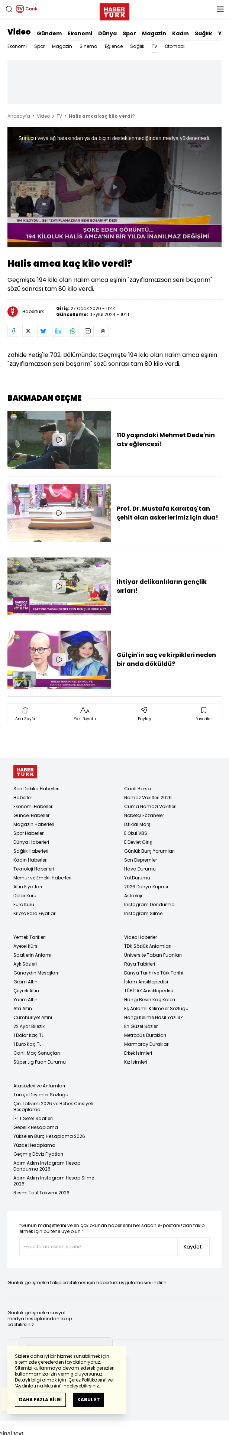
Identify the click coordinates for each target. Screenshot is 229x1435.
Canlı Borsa (137, 788)
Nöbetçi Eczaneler (144, 815)
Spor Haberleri (29, 833)
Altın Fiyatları (27, 887)
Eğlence (114, 46)
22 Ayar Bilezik (29, 1026)
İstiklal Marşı (138, 824)
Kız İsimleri (135, 1062)
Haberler (22, 797)
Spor (129, 33)
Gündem (49, 33)
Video (19, 32)
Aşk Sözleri (25, 964)
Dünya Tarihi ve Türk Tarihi (153, 973)
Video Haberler (140, 937)
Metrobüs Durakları (145, 1035)
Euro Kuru (23, 904)
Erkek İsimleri (138, 1053)
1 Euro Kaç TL (27, 1044)
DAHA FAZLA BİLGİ (40, 1399)
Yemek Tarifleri (29, 937)
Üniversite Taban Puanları (153, 955)
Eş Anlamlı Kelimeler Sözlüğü (156, 1008)
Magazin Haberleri (33, 824)
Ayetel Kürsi (26, 946)
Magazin (154, 33)
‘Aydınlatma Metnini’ (38, 1386)
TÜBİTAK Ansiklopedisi (148, 990)
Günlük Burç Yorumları (149, 851)
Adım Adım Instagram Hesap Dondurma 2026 (46, 1166)
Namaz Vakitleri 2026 (148, 797)
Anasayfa (18, 116)
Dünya (107, 33)
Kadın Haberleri (30, 860)
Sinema (88, 46)
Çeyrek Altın (26, 990)
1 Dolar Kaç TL (28, 1035)
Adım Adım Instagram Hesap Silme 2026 (53, 1181)
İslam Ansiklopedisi (146, 982)
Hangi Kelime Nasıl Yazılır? (153, 1017)
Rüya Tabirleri (139, 964)
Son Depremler (140, 860)
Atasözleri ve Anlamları (39, 1086)
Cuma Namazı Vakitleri (150, 806)
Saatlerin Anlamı (32, 955)
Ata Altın (22, 1008)
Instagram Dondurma (149, 904)
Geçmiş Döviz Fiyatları (38, 1154)
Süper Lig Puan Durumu (39, 1062)
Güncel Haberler (31, 815)
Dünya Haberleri (31, 842)
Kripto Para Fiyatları (35, 913)
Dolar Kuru (24, 895)
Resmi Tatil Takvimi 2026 (41, 1193)
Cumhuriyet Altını (32, 1017)
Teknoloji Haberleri (33, 869)
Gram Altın (25, 982)
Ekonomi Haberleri (33, 806)
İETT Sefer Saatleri (33, 1118)
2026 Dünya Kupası (146, 887)
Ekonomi (80, 33)
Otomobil (175, 46)
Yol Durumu (137, 878)
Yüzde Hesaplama (34, 1145)
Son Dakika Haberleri (36, 788)
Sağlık (203, 33)
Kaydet (193, 1246)
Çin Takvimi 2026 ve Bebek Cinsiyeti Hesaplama (53, 1106)
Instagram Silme (143, 913)
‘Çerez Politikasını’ (86, 1380)
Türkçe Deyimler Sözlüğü (40, 1094)
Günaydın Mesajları (35, 973)
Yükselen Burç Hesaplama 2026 (49, 1136)
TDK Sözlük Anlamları (147, 946)
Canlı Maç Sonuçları (36, 1053)
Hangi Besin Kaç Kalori (149, 999)
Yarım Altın (25, 999)
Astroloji (133, 895)
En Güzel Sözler (141, 1026)
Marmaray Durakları (147, 1044)
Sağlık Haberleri (30, 851)
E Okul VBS (135, 833)
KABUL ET (88, 1399)
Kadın (180, 33)
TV (154, 46)
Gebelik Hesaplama (35, 1127)
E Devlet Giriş (138, 842)
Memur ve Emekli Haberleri (42, 878)
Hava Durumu (140, 869)
